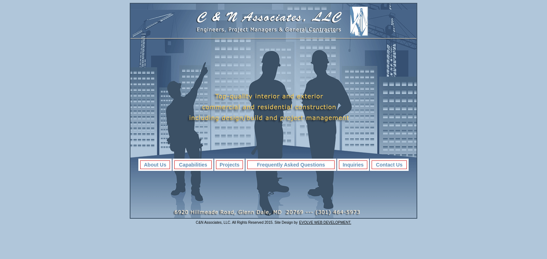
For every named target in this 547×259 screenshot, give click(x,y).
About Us (155, 165)
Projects (229, 165)
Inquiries (353, 165)
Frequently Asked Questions (291, 165)
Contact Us (389, 165)
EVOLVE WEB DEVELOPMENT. (325, 222)
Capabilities (193, 165)
